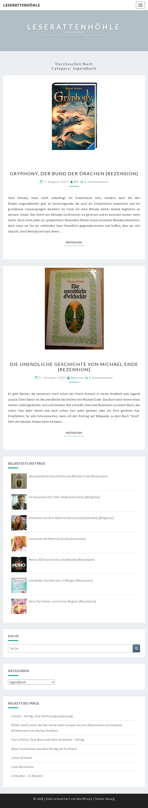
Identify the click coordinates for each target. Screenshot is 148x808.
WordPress (84, 799)
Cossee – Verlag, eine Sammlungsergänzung (42, 716)
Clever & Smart (21, 758)
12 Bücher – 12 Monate (27, 776)
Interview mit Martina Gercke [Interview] (57, 539)
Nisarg (110, 799)
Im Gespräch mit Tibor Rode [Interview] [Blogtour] (64, 497)
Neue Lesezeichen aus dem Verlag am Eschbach (44, 749)
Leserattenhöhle (21, 5)
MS (76, 181)
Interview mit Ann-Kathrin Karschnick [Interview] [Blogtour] (71, 518)
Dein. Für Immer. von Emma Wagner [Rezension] (62, 601)
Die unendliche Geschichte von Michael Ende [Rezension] (74, 366)
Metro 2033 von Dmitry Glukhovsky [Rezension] (62, 559)
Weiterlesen (75, 242)
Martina (77, 377)
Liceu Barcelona (22, 767)
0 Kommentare (96, 181)
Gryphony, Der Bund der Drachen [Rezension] (74, 173)
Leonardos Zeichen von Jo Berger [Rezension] (61, 580)
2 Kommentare (101, 377)
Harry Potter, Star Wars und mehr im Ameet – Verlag (47, 739)
